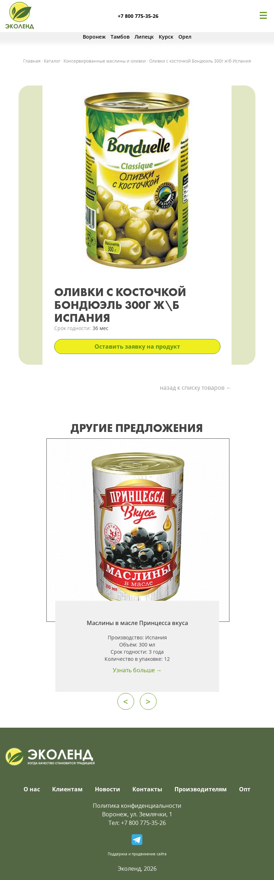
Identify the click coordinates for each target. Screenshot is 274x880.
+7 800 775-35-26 (138, 16)
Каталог (52, 61)
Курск (166, 36)
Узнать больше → (137, 670)
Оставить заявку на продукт (137, 346)
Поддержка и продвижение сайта (137, 853)
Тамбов (120, 36)
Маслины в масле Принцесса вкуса (137, 623)
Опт (244, 789)
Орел (185, 36)
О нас (32, 789)
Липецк (144, 36)
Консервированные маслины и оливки (105, 61)
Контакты (147, 789)
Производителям (200, 789)
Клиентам (67, 789)
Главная (32, 61)
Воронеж (94, 36)
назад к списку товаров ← (196, 388)
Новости (107, 789)
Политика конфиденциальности (137, 806)
